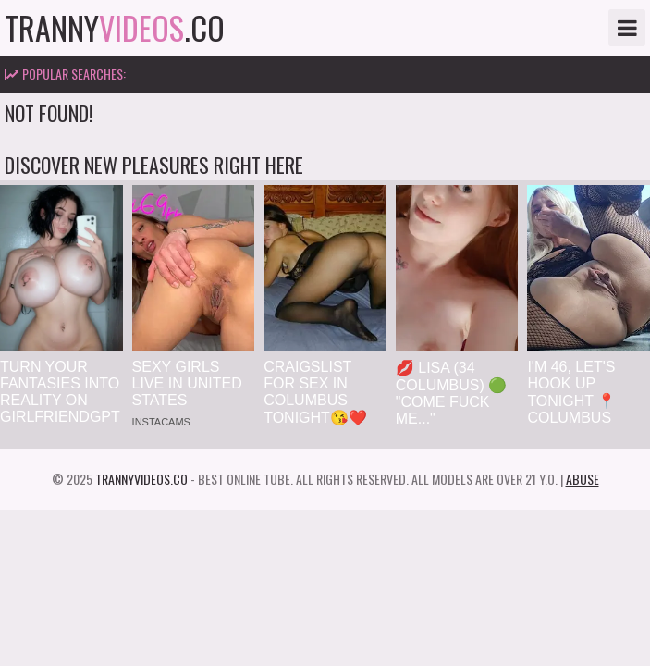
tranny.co (115, 27)
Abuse (582, 478)
